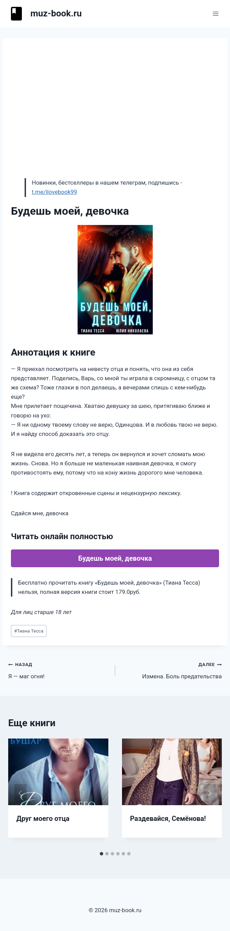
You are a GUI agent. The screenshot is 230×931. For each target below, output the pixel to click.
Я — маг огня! (58, 670)
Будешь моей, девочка (115, 558)
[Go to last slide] (20, 793)
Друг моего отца (42, 818)
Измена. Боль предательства (171, 670)
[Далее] (209, 793)
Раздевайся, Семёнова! (168, 818)
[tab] (101, 853)
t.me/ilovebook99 (54, 191)
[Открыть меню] (215, 13)
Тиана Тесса (28, 631)
